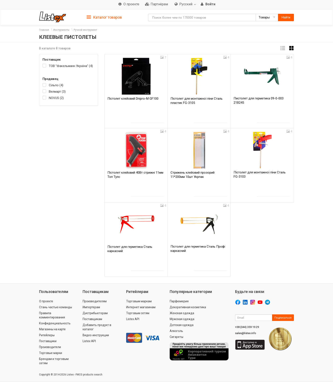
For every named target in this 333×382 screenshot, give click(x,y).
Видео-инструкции (96, 335)
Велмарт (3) (57, 91)
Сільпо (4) (56, 85)
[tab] (104, 17)
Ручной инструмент (85, 29)
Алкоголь (176, 331)
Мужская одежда (182, 319)
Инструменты (61, 29)
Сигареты (176, 337)
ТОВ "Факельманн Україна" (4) (71, 66)
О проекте (46, 301)
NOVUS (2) (56, 98)
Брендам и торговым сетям (54, 361)
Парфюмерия (179, 301)
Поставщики (47, 341)
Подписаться (283, 317)
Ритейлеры (47, 335)
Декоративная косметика (188, 307)
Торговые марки (50, 353)
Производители (50, 347)
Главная (44, 29)
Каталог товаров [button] (104, 17)
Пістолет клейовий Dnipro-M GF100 (132, 98)
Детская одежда (181, 325)
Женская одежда (182, 313)
